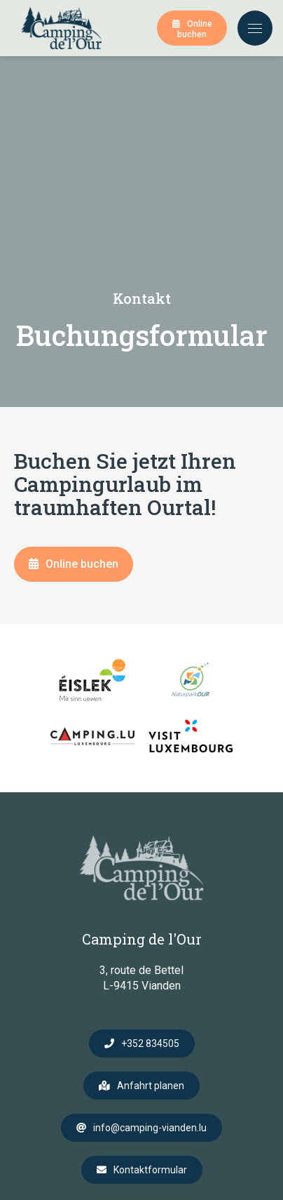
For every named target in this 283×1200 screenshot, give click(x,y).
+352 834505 (150, 1043)
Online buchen (194, 29)
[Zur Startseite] (61, 28)
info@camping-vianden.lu (150, 1127)
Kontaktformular (150, 1169)
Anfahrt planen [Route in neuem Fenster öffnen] (150, 1085)
